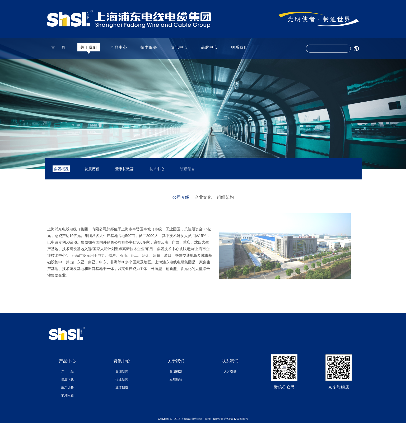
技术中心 (157, 169)
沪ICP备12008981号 (236, 418)
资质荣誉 (187, 169)
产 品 (67, 371)
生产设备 (67, 387)
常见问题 (67, 395)
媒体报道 (121, 387)
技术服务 (149, 47)
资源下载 (67, 379)
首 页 (58, 47)
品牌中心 (209, 47)
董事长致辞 (124, 169)
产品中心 (118, 47)
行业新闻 (121, 379)
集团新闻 (121, 371)
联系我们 (239, 47)
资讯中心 (179, 47)
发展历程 (92, 169)
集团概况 (61, 169)
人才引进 (230, 371)
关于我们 (88, 47)
